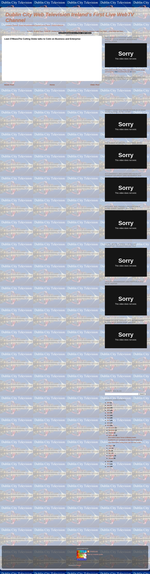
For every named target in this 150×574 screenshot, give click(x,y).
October (111, 433)
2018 (108, 418)
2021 (108, 410)
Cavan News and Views (116, 31)
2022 (108, 408)
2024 (108, 402)
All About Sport (38, 31)
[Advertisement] (125, 369)
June (110, 448)
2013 (108, 464)
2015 (108, 425)
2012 (108, 466)
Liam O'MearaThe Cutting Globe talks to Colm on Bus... (125, 442)
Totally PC (47, 31)
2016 (108, 423)
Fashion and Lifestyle (58, 31)
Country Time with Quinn (73, 31)
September (112, 435)
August (110, 445)
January (111, 458)
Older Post (94, 85)
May (109, 450)
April (110, 453)
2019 (108, 415)
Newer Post (9, 85)
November (111, 430)
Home (52, 85)
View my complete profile (95, 554)
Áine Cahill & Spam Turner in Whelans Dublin (122, 437)
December (111, 427)
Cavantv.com (94, 551)
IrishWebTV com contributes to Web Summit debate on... (125, 440)
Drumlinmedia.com (124, 71)
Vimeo (134, 71)
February (111, 455)
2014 (108, 461)
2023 (108, 405)
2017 (108, 420)
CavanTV (30, 31)
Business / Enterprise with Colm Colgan (95, 31)
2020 (108, 413)
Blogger (78, 565)
